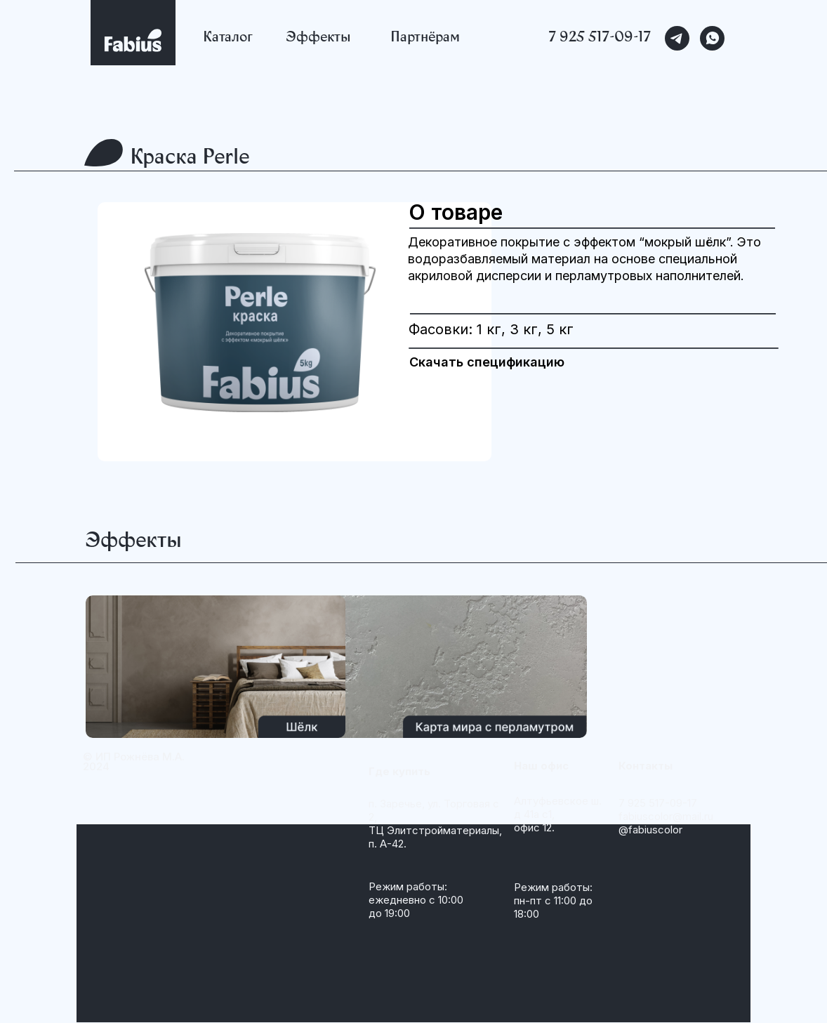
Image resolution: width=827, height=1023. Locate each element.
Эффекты (318, 39)
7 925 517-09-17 (600, 39)
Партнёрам (425, 39)
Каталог (228, 39)
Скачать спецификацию (486, 362)
